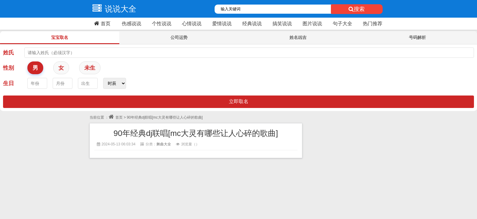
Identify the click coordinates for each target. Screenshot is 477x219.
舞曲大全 (163, 144)
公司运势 (179, 37)
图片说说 (312, 23)
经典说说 (252, 23)
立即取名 (238, 101)
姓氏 (8, 53)
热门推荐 (372, 23)
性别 (8, 68)
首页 (101, 23)
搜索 (357, 9)
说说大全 (112, 8)
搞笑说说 (282, 23)
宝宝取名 (59, 37)
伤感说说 (131, 23)
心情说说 (192, 23)
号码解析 (417, 37)
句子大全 (342, 23)
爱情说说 (222, 23)
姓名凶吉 (298, 37)
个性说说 (161, 23)
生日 (8, 83)
